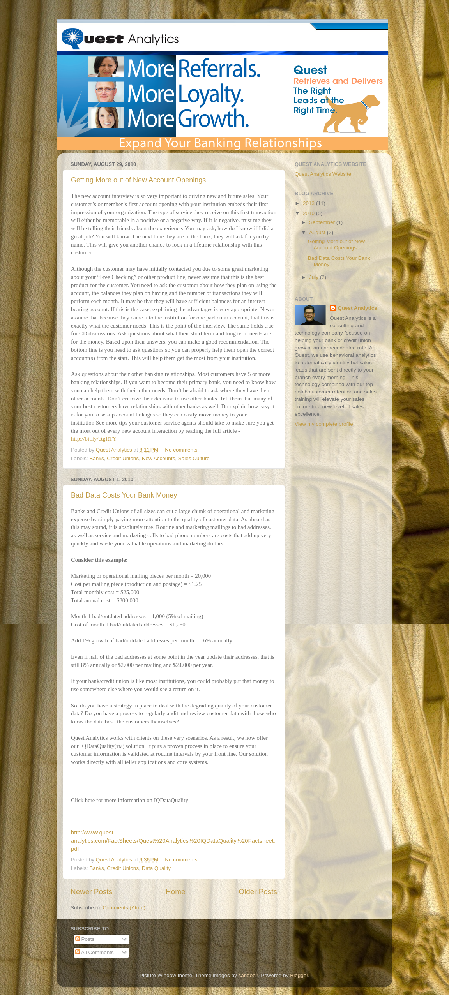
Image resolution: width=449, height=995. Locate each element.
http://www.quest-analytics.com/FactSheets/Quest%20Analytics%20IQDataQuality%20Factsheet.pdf (173, 840)
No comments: (182, 450)
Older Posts (258, 891)
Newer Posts (91, 891)
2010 (309, 213)
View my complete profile (324, 424)
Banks (96, 458)
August (318, 232)
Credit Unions (123, 458)
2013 (309, 203)
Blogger (299, 975)
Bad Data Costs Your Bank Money (124, 495)
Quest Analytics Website (323, 174)
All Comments (94, 952)
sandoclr (248, 975)
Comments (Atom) (124, 907)
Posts (85, 939)
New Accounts (158, 458)
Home (175, 891)
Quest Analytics (357, 308)
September (322, 222)
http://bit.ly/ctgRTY (94, 439)
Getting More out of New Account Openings (138, 180)
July (314, 277)
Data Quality (156, 868)
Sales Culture (194, 458)
